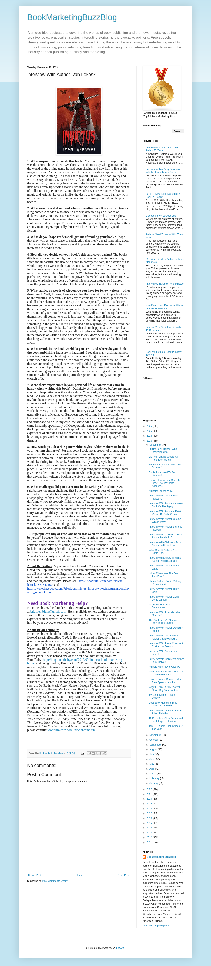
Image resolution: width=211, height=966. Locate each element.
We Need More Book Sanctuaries (160, 606)
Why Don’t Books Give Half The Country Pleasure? (166, 673)
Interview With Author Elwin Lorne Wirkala (164, 598)
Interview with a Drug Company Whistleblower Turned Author (163, 171)
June (152, 759)
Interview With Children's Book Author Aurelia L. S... (165, 536)
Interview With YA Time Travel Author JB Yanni (162, 149)
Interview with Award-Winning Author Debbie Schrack (165, 559)
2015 (150, 823)
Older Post (123, 875)
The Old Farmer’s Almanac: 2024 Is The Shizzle (164, 622)
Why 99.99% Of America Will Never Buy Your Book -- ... (165, 688)
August (153, 749)
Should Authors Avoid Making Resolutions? (165, 583)
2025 (150, 431)
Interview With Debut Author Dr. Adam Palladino (166, 712)
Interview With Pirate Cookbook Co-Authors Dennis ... (166, 645)
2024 (150, 435)
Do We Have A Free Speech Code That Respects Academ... (164, 483)
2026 (150, 426)
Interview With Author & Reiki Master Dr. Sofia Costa (165, 513)
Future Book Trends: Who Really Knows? (163, 450)
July (152, 754)
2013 (150, 832)
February (154, 778)
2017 (150, 813)
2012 (150, 837)
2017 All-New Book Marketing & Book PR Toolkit (163, 195)
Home (79, 875)
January (154, 783)
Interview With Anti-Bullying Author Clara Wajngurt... (164, 637)
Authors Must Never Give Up (164, 666)
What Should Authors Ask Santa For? (163, 552)
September (155, 744)
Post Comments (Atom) (55, 881)
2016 (150, 818)
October (154, 739)
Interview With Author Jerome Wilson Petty (165, 520)
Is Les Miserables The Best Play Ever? (164, 575)
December (155, 444)
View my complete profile (156, 925)
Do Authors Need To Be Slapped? (162, 474)
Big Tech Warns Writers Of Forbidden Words (163, 458)
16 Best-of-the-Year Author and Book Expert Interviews (166, 719)
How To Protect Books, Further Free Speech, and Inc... (165, 681)
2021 (150, 794)
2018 (150, 808)
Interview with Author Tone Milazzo (165, 283)
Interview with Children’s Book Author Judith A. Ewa (165, 544)
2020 (150, 798)
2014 (150, 827)
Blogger (120, 947)
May (152, 763)
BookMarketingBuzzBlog (72, 17)
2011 (150, 842)
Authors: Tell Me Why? (161, 490)
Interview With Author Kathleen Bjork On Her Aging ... (166, 505)
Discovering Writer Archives (161, 215)
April (152, 768)
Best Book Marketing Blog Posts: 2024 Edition (163, 704)
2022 (150, 789)
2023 (150, 440)
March (153, 773)
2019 (150, 803)
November (155, 735)
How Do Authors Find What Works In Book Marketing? (164, 307)
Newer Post (34, 875)
